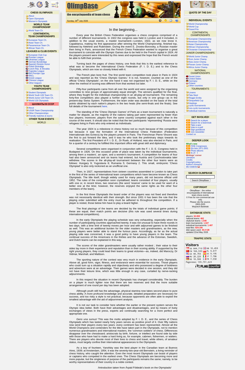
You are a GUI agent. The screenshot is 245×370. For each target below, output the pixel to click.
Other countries (196, 85)
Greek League (35, 78)
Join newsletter (195, 132)
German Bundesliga (38, 62)
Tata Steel (193, 95)
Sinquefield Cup (196, 100)
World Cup (193, 26)
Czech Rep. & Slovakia (39, 69)
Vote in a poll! (194, 127)
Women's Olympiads (38, 21)
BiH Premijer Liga (37, 73)
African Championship (199, 47)
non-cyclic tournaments (199, 108)
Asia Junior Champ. (198, 62)
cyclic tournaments (197, 105)
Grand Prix (194, 29)
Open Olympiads (36, 18)
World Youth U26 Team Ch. (41, 95)
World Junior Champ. (198, 56)
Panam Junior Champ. (199, 64)
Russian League (36, 57)
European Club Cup (38, 55)
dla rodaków (193, 167)
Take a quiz (193, 125)
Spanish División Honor (39, 64)
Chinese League (36, 80)
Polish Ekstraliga (36, 66)
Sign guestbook (195, 129)
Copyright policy (193, 162)
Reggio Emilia (195, 98)
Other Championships (38, 113)
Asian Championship (198, 44)
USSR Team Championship (41, 110)
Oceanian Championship (200, 49)
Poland (192, 83)
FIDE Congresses (196, 146)
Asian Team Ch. (36, 43)
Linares (192, 92)
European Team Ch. (38, 40)
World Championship (198, 24)
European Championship (200, 39)
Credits (189, 160)
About (31, 16)
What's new (191, 144)
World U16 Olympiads (38, 100)
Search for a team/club (198, 123)
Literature (190, 157)
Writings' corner (194, 155)
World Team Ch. (36, 30)
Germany (193, 81)
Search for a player (197, 120)
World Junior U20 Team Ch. (41, 98)
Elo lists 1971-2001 (197, 148)
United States (195, 79)
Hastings (193, 103)
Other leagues (35, 83)
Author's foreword (194, 164)
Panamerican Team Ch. (39, 45)
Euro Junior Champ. (198, 59)
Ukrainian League (37, 59)
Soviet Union (194, 76)
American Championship (200, 41)
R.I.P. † (192, 153)
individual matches (197, 111)
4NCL (31, 75)
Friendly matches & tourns (40, 116)
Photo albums (194, 150)
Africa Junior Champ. (198, 67)
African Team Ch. (36, 48)
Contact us (191, 134)
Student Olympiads (37, 92)
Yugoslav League (36, 71)
